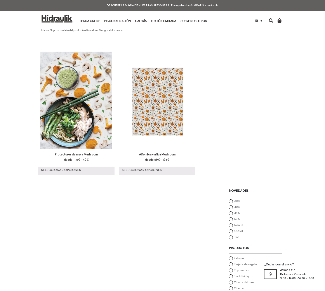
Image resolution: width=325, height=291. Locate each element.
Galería (141, 21)
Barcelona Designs (97, 30)
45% (237, 213)
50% (237, 219)
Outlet (238, 231)
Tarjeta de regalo (245, 264)
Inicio (44, 30)
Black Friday (242, 276)
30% (237, 201)
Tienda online (89, 21)
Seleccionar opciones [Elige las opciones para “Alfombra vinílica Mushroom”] (142, 170)
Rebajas (239, 258)
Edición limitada (163, 21)
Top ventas (241, 270)
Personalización (117, 21)
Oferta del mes (244, 282)
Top (237, 237)
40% (237, 207)
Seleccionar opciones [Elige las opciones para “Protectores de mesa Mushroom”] (61, 170)
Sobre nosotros (194, 21)
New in (238, 225)
